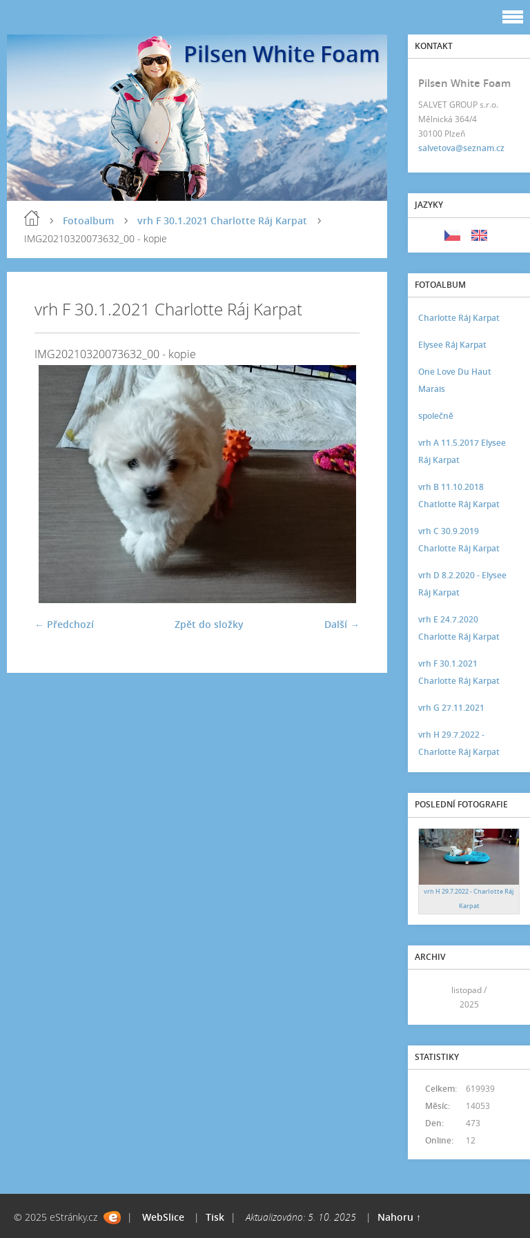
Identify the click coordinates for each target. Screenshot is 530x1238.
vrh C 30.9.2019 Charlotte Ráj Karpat (459, 539)
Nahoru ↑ (399, 1217)
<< (433, 997)
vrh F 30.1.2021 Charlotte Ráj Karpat (222, 220)
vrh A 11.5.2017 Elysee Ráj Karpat (462, 451)
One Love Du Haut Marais (454, 380)
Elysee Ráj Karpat (452, 345)
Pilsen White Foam (282, 53)
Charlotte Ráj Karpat (459, 318)
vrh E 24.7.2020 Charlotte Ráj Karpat (459, 627)
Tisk (215, 1217)
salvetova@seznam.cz (461, 148)
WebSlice (163, 1217)
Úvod (31, 218)
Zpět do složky (209, 624)
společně (435, 416)
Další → (342, 624)
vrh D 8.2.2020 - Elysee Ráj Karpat (462, 583)
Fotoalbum (88, 220)
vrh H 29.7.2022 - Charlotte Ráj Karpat (459, 743)
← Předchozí (64, 624)
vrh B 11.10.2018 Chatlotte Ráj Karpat (459, 495)
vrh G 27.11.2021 (451, 708)
